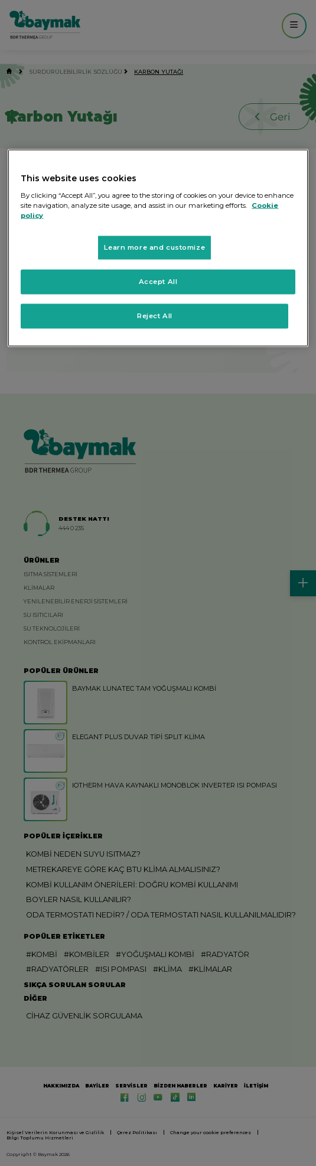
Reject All (154, 315)
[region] (158, 248)
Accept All (158, 281)
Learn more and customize (154, 247)
